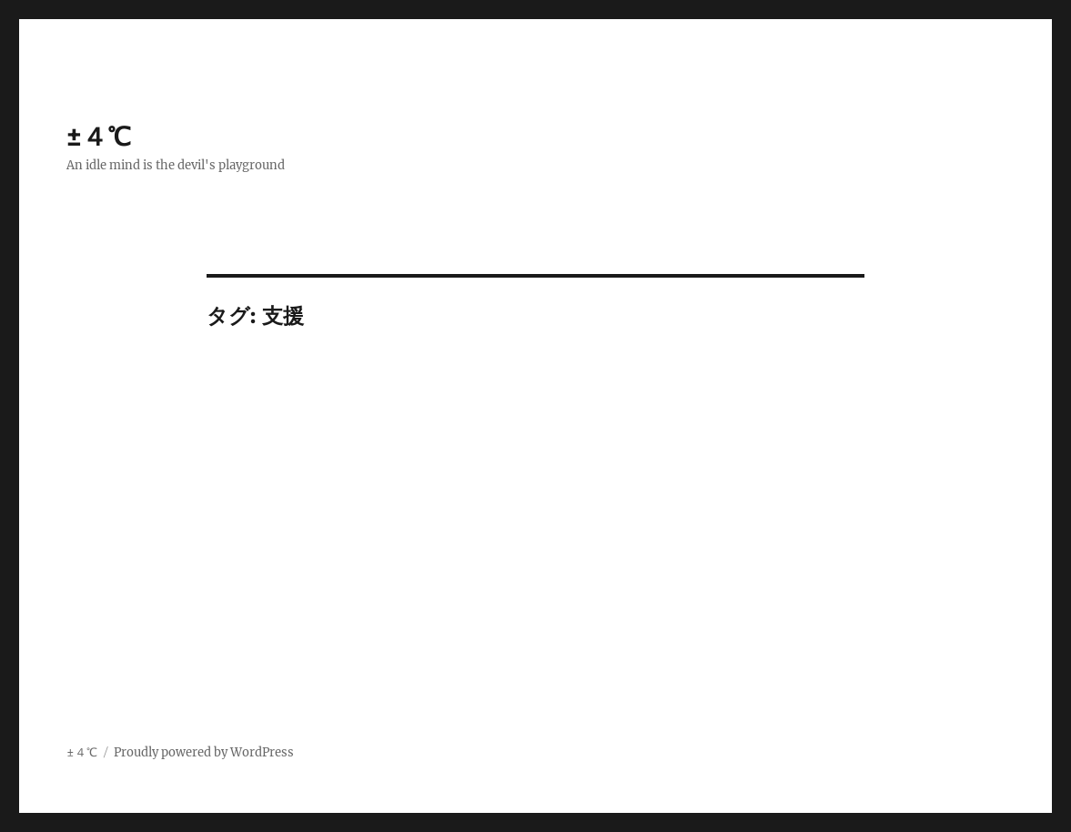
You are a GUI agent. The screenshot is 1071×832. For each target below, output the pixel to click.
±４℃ (98, 136)
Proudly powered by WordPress (204, 752)
